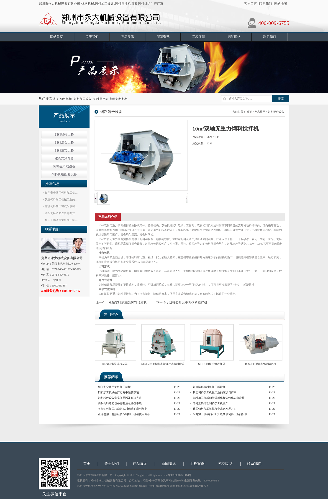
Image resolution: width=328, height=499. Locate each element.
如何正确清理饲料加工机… (61, 220)
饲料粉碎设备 (64, 134)
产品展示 (259, 111)
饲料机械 (66, 98)
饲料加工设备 (83, 98)
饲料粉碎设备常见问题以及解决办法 (120, 397)
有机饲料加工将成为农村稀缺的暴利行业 (122, 408)
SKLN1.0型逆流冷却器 (114, 364)
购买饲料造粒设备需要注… (61, 213)
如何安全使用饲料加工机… (61, 192)
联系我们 (265, 3)
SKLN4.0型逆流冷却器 (212, 364)
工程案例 (197, 464)
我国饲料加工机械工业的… (61, 199)
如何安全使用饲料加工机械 (114, 387)
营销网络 (225, 464)
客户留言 (250, 3)
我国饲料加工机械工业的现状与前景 (214, 392)
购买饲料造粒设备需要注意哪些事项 (120, 403)
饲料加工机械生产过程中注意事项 (118, 392)
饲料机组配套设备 (64, 174)
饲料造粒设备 (64, 150)
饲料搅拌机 (100, 98)
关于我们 (111, 464)
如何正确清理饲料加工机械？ (210, 403)
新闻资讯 (168, 464)
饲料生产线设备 (64, 166)
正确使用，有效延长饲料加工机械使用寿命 (124, 414)
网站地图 (280, 3)
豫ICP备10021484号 (180, 475)
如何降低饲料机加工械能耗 (209, 387)
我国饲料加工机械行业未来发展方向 (214, 408)
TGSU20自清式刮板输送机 (261, 364)
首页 (249, 111)
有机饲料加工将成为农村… (61, 206)
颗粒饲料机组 (119, 98)
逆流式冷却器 (64, 158)
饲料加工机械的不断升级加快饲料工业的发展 (220, 414)
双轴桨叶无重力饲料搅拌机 (188, 302)
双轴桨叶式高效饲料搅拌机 (128, 302)
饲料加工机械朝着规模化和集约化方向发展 (219, 397)
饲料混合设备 (64, 142)
